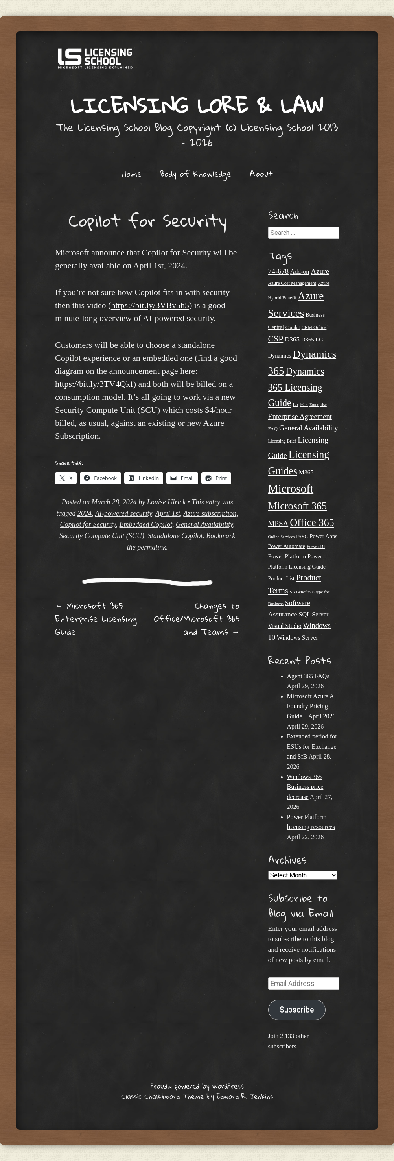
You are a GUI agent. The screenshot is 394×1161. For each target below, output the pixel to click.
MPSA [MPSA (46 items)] (278, 523)
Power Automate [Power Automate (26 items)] (286, 546)
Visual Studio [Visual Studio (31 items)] (285, 625)
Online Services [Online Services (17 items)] (281, 537)
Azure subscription (209, 513)
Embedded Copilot (146, 524)
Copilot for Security (88, 524)
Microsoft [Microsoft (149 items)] (291, 488)
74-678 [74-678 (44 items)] (278, 271)
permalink (151, 547)
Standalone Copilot (175, 536)
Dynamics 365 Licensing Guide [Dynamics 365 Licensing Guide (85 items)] (296, 387)
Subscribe (297, 1009)
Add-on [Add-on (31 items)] (299, 271)
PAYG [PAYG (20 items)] (302, 536)
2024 (84, 513)
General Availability (204, 524)
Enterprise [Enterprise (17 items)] (318, 404)
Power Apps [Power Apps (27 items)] (323, 536)
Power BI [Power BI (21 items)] (316, 546)
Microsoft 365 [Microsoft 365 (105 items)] (297, 506)
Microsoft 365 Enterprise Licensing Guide (95, 618)
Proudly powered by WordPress (197, 1086)
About (261, 173)
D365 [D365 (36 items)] (292, 339)
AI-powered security (123, 513)
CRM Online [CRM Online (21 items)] (314, 327)
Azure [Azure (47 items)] (320, 271)
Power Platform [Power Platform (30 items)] (287, 556)
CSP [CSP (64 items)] (276, 338)
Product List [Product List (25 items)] (281, 578)
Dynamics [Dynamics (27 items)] (279, 356)
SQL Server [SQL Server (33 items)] (313, 614)
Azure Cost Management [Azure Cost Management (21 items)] (292, 283)
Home (132, 173)
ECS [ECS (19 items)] (304, 404)
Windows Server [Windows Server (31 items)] (297, 637)
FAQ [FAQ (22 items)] (273, 429)
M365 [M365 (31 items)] (306, 472)
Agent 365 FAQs (308, 676)
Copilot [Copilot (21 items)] (292, 327)
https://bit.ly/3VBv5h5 (150, 305)
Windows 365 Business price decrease (305, 786)
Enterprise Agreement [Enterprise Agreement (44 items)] (300, 416)
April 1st (167, 513)
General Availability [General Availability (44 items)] (308, 428)
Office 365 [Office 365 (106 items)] (312, 522)
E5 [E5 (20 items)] (295, 404)
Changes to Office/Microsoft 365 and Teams (196, 618)
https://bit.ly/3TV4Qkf (94, 384)
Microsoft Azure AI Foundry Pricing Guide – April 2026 (311, 706)
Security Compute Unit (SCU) (101, 536)
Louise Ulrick (166, 502)
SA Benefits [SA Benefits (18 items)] (300, 591)
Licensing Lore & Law (197, 105)
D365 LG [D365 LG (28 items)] (312, 339)
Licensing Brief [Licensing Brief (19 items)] (282, 441)
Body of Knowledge (195, 173)
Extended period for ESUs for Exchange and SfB (312, 746)
